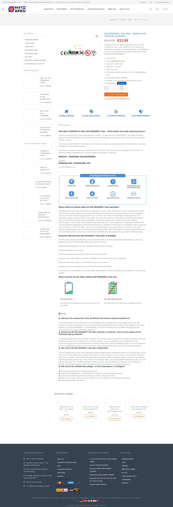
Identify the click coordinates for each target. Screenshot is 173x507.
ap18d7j (63, 498)
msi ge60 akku (115, 498)
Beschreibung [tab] (64, 125)
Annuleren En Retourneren (66, 462)
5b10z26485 (83, 498)
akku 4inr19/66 (102, 498)
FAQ (150, 2)
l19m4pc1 (138, 498)
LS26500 (62, 161)
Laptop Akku (29, 43)
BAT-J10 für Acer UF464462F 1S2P (44, 113)
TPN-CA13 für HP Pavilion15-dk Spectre (45, 130)
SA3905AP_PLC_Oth (117, 61)
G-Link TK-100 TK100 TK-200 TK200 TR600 (103, 460)
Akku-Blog (61, 472)
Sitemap (60, 476)
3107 (124, 462)
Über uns (60, 459)
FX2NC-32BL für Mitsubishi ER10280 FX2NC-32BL (44, 214)
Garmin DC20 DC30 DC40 (99, 465)
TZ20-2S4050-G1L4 (129, 476)
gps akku (93, 498)
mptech (56, 498)
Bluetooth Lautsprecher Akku (35, 60)
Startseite (113, 20)
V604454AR (126, 479)
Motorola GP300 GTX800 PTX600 (102, 475)
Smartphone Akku (31, 50)
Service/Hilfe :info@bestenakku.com (117, 98)
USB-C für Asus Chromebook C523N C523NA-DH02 (45, 80)
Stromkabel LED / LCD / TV (34, 64)
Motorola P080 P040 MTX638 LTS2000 (100, 470)
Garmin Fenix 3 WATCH (98, 484)
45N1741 (125, 483)
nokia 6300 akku (127, 498)
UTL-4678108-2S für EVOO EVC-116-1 (45, 198)
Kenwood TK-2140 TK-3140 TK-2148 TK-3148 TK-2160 (103, 479)
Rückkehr (143, 2)
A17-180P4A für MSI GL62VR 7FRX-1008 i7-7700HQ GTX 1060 (45, 96)
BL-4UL (124, 472)
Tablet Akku (29, 46)
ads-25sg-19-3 (72, 498)
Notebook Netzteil (31, 39)
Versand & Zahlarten (64, 469)
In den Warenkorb (116, 95)
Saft (129, 20)
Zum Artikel (66, 419)
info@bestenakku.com (12, 2)
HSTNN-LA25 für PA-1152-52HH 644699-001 (45, 231)
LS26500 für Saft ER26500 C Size (45, 153)
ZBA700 (125, 466)
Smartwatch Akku (31, 53)
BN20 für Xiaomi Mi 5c (44, 168)
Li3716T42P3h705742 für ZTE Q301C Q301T (43, 183)
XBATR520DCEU (128, 459)
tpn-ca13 (49, 498)
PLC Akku (122, 20)
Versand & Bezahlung (162, 2)
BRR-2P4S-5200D (128, 469)
